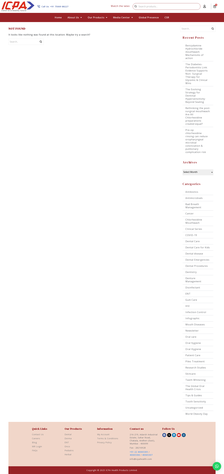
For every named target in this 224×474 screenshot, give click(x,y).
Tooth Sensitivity (195, 401)
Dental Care (192, 241)
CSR (167, 17)
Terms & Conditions (107, 438)
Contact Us (38, 434)
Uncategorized (194, 407)
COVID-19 (191, 235)
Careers (36, 438)
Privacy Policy (104, 442)
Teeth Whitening (195, 379)
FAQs (35, 450)
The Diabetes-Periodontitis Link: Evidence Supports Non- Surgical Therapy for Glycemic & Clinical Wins (196, 74)
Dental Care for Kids (197, 247)
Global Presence (149, 17)
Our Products (97, 17)
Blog (34, 442)
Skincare (190, 373)
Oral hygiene (193, 343)
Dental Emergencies (197, 259)
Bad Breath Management (193, 206)
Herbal (68, 454)
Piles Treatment (195, 361)
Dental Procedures (196, 266)
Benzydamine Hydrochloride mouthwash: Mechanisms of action (194, 52)
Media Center (123, 17)
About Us (75, 17)
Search (135, 6)
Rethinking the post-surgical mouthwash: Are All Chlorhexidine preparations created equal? (197, 116)
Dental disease (194, 253)
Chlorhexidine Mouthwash (193, 221)
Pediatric (69, 450)
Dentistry (191, 272)
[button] (217, 466)
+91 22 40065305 (139, 452)
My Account (103, 434)
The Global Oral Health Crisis (194, 387)
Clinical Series (193, 229)
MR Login (37, 446)
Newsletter (192, 330)
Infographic (192, 318)
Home (58, 17)
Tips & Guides (193, 395)
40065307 (147, 455)
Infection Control (195, 312)
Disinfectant (192, 287)
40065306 (135, 455)
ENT (188, 293)
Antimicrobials (194, 198)
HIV (187, 306)
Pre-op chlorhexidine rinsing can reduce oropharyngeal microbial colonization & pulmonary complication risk (196, 141)
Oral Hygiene (193, 349)
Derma (68, 438)
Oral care (190, 336)
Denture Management (193, 280)
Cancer (189, 213)
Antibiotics (191, 191)
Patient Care (192, 355)
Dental (68, 434)
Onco (67, 446)
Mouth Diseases (195, 324)
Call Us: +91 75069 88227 (55, 6)
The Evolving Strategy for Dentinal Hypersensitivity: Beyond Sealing (195, 96)
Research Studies (195, 367)
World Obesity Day (196, 413)
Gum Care (191, 299)
